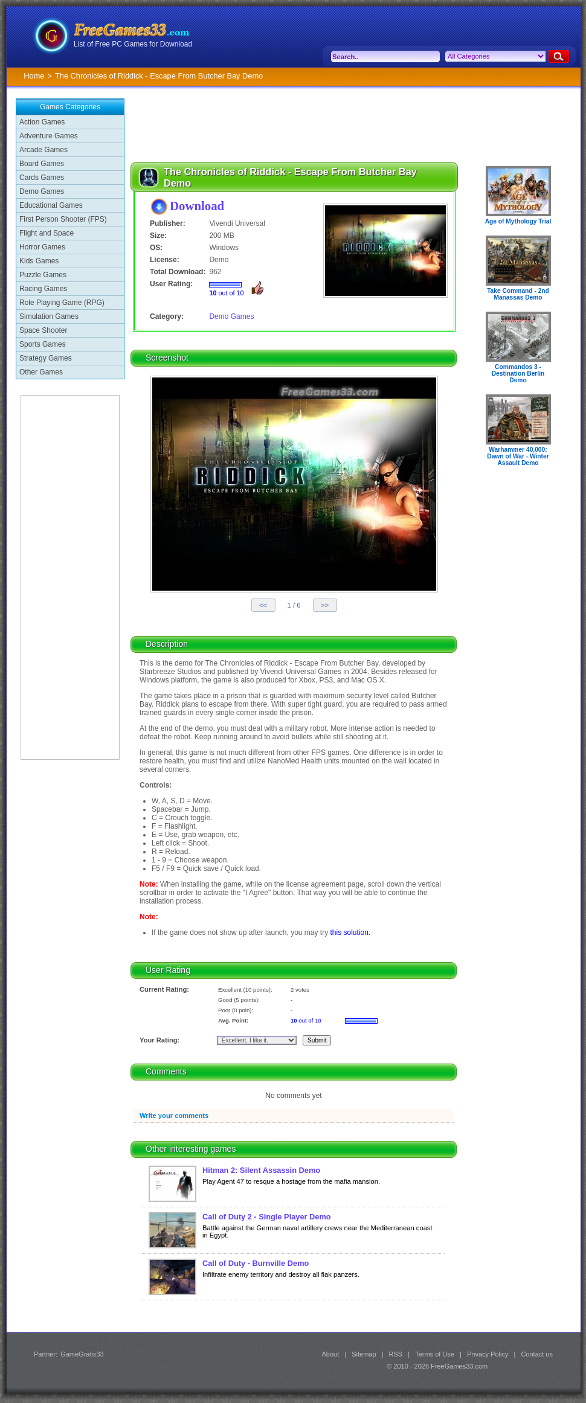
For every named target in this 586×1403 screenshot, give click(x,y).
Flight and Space (46, 233)
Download (197, 206)
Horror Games (42, 247)
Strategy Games (45, 358)
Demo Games (41, 191)
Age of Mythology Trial (518, 221)
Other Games (41, 372)
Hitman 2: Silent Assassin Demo (261, 1170)
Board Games (41, 163)
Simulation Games (49, 316)
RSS (396, 1354)
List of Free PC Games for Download (133, 44)
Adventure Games (48, 136)
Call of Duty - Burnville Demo (255, 1263)
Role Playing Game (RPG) (62, 302)
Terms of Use (434, 1354)
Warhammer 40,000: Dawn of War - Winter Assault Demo (518, 456)
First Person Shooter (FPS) (63, 219)
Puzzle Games (42, 275)
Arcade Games (43, 150)
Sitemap (364, 1354)
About (330, 1354)
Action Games (42, 122)
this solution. (350, 932)
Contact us (537, 1354)
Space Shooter (43, 330)
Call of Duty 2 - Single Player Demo (266, 1216)
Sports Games (42, 344)
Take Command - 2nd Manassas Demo (518, 294)
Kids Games (39, 261)
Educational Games (51, 205)
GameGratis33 (82, 1354)
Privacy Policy (487, 1354)
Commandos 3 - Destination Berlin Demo (518, 374)
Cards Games (41, 177)
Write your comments (174, 1115)
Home (34, 75)
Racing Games (43, 288)
